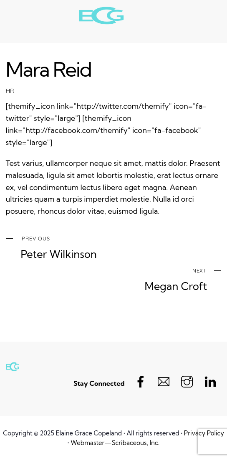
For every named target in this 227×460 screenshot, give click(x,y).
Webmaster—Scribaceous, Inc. (115, 443)
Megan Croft (106, 278)
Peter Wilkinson (121, 246)
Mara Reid (48, 69)
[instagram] (187, 380)
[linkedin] (210, 380)
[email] (164, 380)
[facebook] (141, 380)
